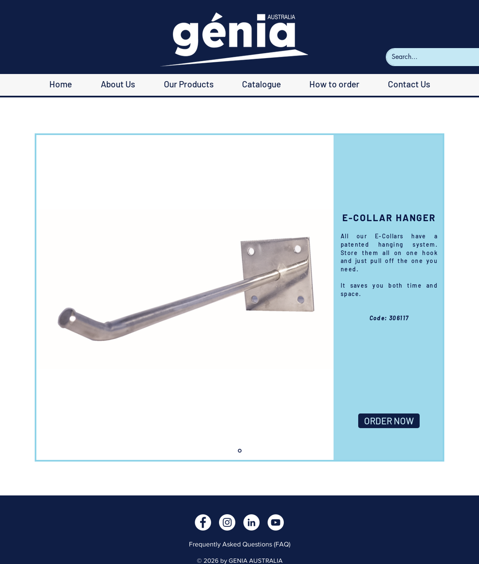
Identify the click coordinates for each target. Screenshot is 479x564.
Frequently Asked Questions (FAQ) (239, 544)
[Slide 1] (240, 451)
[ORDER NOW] (389, 420)
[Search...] (435, 57)
